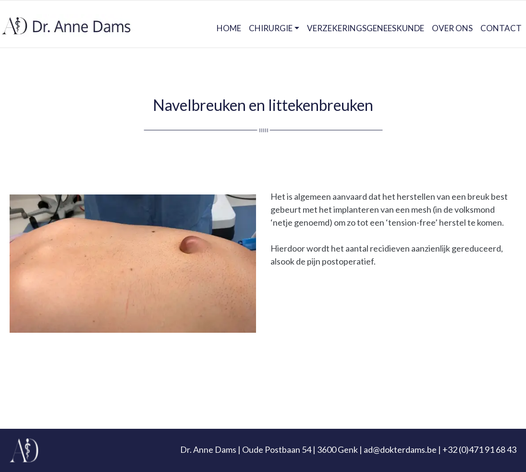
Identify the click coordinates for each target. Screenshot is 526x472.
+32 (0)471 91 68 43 (479, 449)
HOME (229, 28)
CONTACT (501, 28)
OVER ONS (452, 28)
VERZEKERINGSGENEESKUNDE (365, 28)
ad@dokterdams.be (400, 449)
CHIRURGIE (271, 28)
